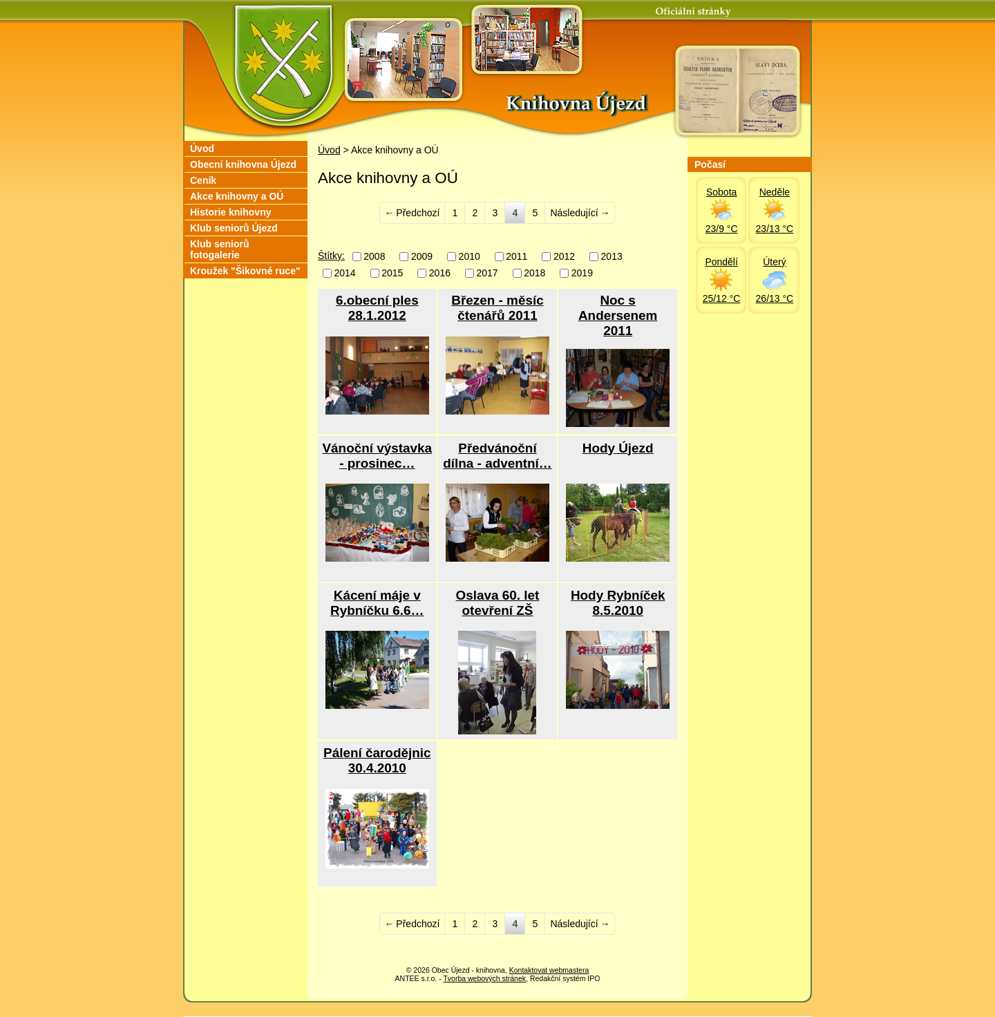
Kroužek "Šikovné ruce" (245, 270)
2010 (469, 256)
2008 (374, 256)
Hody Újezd (618, 448)
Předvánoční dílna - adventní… (497, 456)
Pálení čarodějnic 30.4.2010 (376, 760)
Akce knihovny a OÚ (236, 196)
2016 (440, 273)
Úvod (329, 149)
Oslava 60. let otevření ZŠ (498, 603)
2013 (612, 256)
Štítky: (331, 255)
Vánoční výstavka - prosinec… (378, 456)
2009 (422, 256)
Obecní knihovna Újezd (243, 164)
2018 (534, 273)
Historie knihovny (230, 212)
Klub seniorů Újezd (234, 228)
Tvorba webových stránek (484, 978)
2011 (516, 256)
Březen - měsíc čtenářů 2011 (497, 308)
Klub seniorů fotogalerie (219, 249)
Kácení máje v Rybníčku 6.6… (377, 603)
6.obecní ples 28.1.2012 (377, 308)
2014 (345, 273)
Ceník (203, 180)
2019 (582, 273)
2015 (392, 273)
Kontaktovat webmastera (549, 970)
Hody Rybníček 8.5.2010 (618, 603)
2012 (564, 256)
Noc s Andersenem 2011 (617, 315)
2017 (487, 273)
